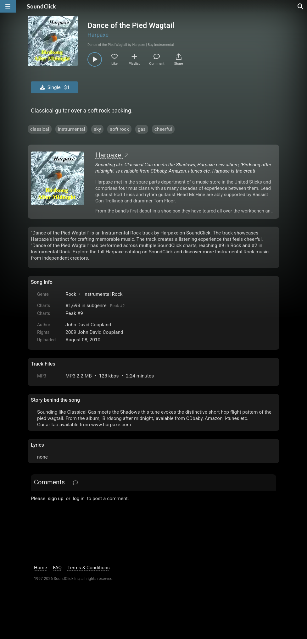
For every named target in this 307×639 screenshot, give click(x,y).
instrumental (71, 129)
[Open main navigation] (8, 6)
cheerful (163, 129)
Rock (70, 294)
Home (40, 567)
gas (142, 129)
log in (78, 498)
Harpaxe (98, 34)
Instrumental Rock (103, 294)
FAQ (57, 567)
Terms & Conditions (89, 567)
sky (97, 129)
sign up (56, 498)
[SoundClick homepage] (41, 6)
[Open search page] (300, 6)
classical (39, 129)
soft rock (119, 129)
